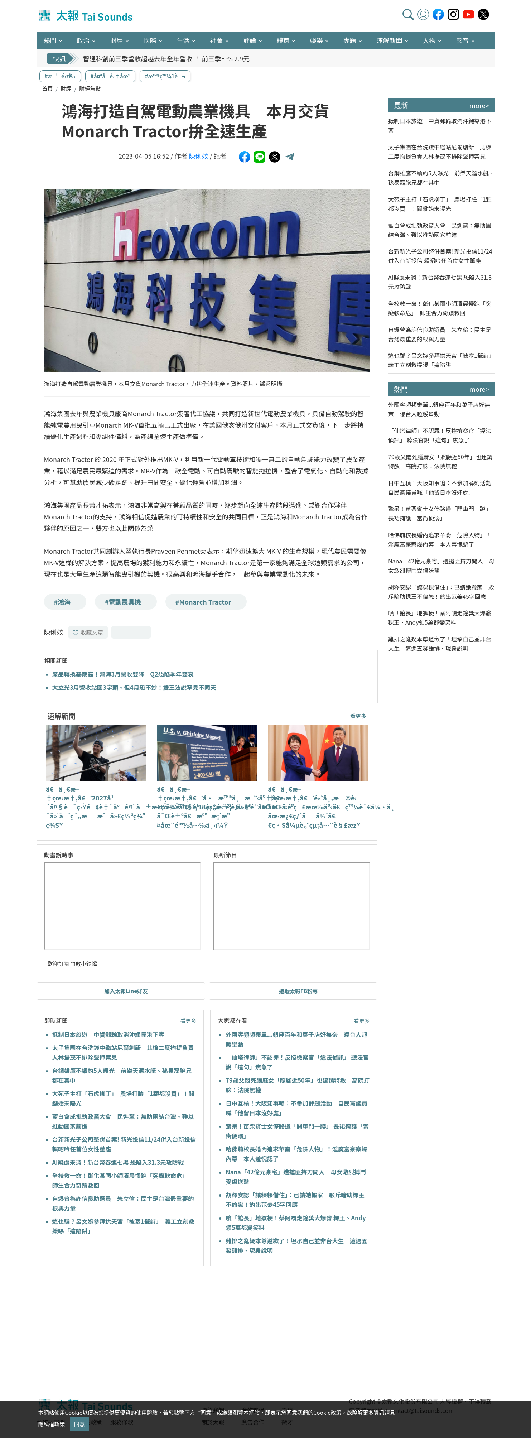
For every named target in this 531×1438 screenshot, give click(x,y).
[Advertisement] (102, 1327)
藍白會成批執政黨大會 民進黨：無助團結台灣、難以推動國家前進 (439, 230)
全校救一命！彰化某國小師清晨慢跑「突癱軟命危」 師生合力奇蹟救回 (439, 308)
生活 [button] (183, 40)
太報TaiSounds (87, 15)
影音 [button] (462, 40)
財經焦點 (90, 88)
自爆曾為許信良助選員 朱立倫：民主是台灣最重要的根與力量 (439, 334)
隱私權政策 (51, 1424)
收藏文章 (88, 632)
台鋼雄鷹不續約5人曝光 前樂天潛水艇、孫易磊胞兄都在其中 (441, 178)
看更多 (358, 716)
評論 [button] (249, 40)
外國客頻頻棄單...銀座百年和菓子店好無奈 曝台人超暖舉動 (439, 409)
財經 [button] (116, 40)
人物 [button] (429, 40)
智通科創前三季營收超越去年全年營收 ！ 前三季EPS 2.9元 (166, 58)
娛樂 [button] (316, 40)
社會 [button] (216, 40)
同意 (79, 1424)
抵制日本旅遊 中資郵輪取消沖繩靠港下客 (108, 1034)
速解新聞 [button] (389, 40)
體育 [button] (283, 40)
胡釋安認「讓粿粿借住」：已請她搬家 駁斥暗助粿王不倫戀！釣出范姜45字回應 (441, 592)
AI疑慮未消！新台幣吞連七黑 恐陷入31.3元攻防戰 (118, 1162)
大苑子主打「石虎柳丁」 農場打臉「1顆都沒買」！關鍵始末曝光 (440, 204)
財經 (66, 88)
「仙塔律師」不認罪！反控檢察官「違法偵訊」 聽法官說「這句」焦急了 (439, 435)
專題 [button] (349, 40)
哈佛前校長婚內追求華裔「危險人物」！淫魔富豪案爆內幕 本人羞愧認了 (439, 539)
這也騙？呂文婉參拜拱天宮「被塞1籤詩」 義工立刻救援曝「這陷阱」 (441, 360)
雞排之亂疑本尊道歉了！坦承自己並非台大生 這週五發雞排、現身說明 (439, 644)
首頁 (47, 88)
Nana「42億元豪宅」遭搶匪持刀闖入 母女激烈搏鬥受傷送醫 (441, 565)
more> (479, 105)
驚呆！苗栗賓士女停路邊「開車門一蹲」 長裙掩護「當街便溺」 (439, 513)
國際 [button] (150, 40)
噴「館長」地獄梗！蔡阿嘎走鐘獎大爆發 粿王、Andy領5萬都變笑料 (439, 617)
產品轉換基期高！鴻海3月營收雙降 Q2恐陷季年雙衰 (123, 674)
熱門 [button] (50, 40)
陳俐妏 (198, 155)
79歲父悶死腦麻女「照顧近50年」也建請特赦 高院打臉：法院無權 (440, 461)
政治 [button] (83, 40)
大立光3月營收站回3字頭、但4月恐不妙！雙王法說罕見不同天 (134, 687)
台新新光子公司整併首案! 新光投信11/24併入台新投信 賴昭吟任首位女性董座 (440, 256)
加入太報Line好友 (126, 991)
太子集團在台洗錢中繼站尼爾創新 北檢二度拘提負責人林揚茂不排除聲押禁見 (439, 151)
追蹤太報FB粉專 (298, 991)
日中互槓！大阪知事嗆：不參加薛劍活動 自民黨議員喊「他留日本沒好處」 (441, 487)
